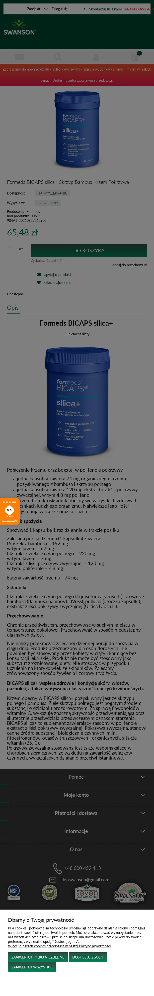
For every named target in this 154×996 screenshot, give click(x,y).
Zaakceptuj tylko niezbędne (37, 957)
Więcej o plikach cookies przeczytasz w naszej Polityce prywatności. (59, 946)
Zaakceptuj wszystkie (31, 967)
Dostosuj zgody (87, 957)
